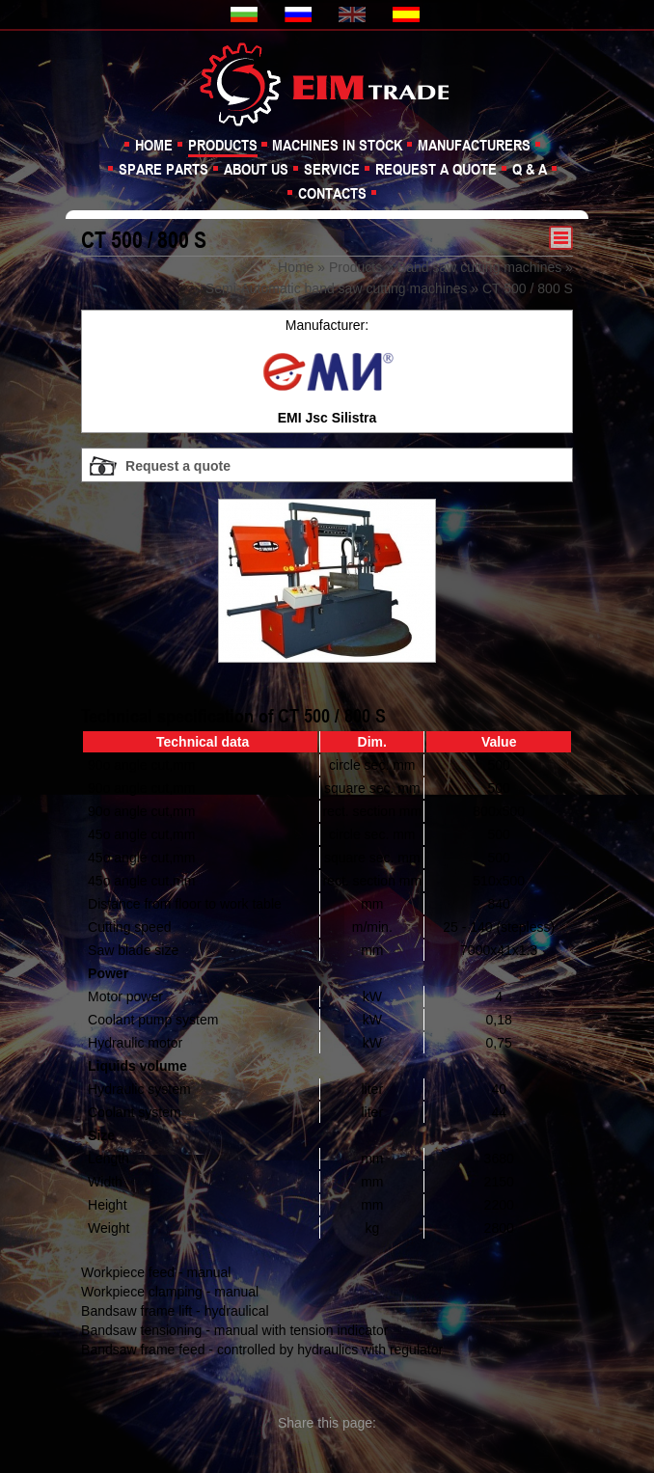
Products (223, 144)
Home (154, 144)
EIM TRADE (327, 83)
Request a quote (436, 168)
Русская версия (300, 14)
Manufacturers (474, 144)
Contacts (332, 193)
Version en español (408, 14)
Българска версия (246, 14)
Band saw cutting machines (479, 267)
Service (332, 168)
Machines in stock (337, 144)
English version (354, 14)
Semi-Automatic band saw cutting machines (336, 288)
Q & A (529, 168)
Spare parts (163, 168)
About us (256, 168)
